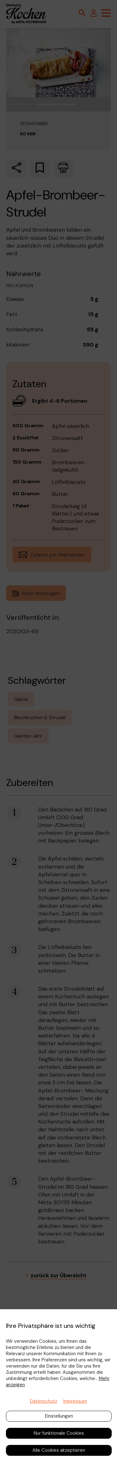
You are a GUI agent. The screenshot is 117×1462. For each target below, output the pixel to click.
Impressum (75, 1401)
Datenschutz (43, 1401)
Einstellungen (59, 1416)
